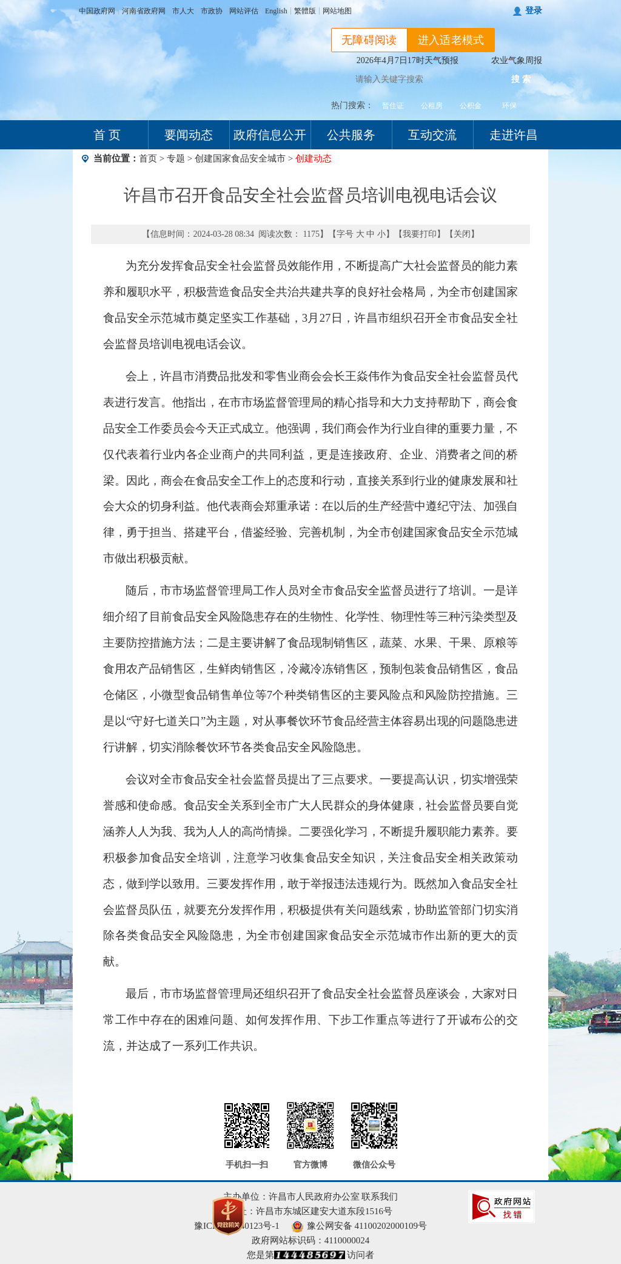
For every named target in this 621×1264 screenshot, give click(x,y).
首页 (148, 158)
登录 (533, 10)
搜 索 (521, 79)
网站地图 (337, 11)
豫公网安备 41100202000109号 (359, 1226)
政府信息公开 (269, 134)
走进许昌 (513, 134)
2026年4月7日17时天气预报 (407, 60)
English (276, 11)
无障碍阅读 (369, 40)
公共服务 (351, 134)
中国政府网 (97, 11)
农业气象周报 (516, 60)
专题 (176, 158)
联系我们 (379, 1196)
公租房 (432, 105)
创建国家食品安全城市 (240, 158)
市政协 (212, 11)
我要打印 (420, 234)
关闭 (462, 234)
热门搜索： (352, 105)
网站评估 (243, 11)
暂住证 (393, 105)
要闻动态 (188, 134)
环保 (509, 105)
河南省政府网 (144, 11)
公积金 (471, 105)
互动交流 (432, 134)
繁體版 (305, 11)
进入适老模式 (451, 40)
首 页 (107, 134)
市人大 (183, 11)
